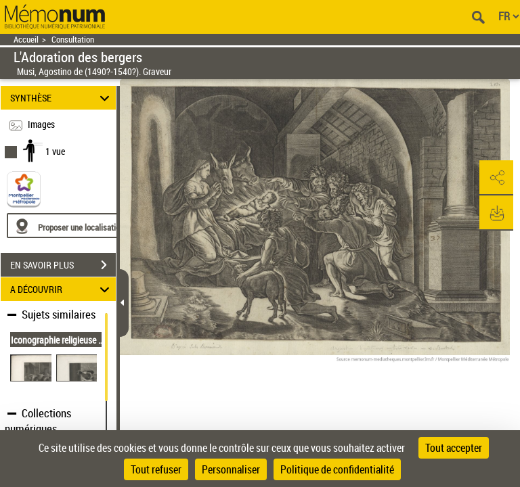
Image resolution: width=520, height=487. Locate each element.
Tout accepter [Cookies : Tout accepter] (453, 447)
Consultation (72, 39)
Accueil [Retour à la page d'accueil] (26, 39)
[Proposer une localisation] (71, 225)
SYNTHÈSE (62, 98)
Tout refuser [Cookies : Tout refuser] (156, 469)
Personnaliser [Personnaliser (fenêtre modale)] (231, 469)
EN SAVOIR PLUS (63, 265)
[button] (496, 177)
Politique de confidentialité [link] (337, 469)
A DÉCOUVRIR (62, 289)
